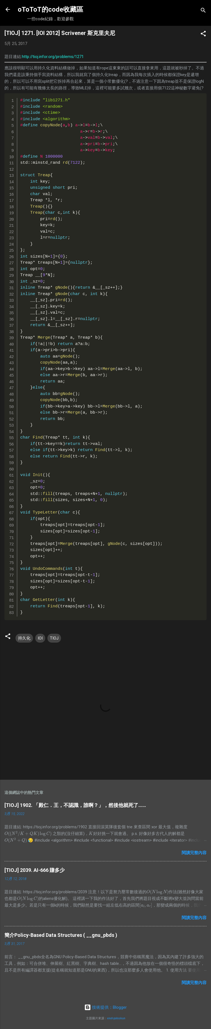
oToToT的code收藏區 (50, 9)
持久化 (24, 638)
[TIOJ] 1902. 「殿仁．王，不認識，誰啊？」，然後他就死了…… (75, 805)
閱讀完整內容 (194, 852)
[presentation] (28, 833)
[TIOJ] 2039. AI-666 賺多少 (34, 870)
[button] (203, 34)
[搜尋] (203, 11)
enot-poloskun (116, 1018)
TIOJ (54, 638)
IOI (40, 638)
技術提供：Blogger (105, 1007)
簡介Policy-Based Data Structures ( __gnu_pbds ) (60, 935)
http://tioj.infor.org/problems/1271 (53, 56)
